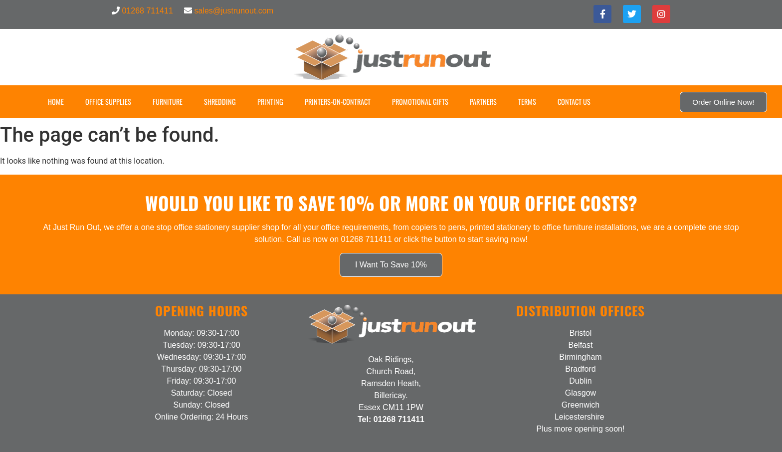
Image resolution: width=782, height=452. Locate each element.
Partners (483, 101)
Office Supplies (108, 101)
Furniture (168, 101)
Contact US (574, 101)
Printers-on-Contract (338, 101)
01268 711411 (147, 10)
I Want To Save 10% (391, 264)
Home (56, 101)
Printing (270, 101)
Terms (527, 101)
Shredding (220, 101)
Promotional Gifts (420, 101)
